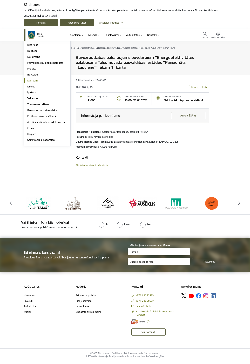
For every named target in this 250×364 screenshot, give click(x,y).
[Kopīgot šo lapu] (217, 64)
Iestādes (32, 69)
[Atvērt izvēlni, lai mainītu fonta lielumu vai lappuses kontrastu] (218, 36)
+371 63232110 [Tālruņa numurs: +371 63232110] (145, 298)
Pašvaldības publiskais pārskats (45, 99)
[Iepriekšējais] (11, 206)
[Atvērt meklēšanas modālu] (205, 36)
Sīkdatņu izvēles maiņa (89, 314)
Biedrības (32, 81)
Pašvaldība (30, 309)
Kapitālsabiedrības (37, 75)
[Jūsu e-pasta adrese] (159, 264)
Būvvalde (32, 111)
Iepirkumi (32, 117)
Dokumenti (33, 93)
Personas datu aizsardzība (42, 146)
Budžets (32, 87)
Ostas (30, 164)
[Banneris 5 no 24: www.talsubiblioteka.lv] (177, 205)
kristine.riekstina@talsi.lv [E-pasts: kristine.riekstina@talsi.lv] (94, 165)
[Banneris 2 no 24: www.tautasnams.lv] (73, 205)
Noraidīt (40, 22)
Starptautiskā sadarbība (41, 176)
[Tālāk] (239, 206)
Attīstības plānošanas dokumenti (46, 158)
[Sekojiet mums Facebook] (198, 298)
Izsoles (31, 123)
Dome (30, 57)
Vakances (32, 134)
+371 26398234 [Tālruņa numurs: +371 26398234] (145, 303)
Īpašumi (31, 129)
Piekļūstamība (84, 303)
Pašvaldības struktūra (39, 63)
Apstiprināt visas (77, 22)
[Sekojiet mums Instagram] (205, 298)
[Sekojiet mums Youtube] (191, 298)
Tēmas (134, 254)
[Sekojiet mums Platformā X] (183, 298)
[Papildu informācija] (148, 324)
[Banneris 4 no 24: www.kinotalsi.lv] (142, 205)
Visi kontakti (148, 334)
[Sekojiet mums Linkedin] (213, 298)
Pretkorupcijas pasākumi (41, 152)
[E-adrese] (138, 324)
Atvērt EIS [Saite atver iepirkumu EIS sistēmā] (186, 115)
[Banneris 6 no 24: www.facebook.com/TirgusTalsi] (211, 205)
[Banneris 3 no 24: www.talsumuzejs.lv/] (108, 205)
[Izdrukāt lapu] (217, 56)
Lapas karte (82, 309)
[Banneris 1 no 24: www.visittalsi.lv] (38, 205)
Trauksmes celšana (38, 140)
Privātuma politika (86, 298)
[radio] (103, 227)
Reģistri (31, 170)
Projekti (31, 105)
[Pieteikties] (209, 264)
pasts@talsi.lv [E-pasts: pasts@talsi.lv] (143, 308)
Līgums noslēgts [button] (199, 87)
